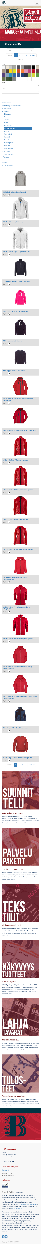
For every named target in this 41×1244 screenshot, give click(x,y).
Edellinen (10, 55)
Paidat (6, 117)
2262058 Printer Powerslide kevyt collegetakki (18, 638)
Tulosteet (6, 157)
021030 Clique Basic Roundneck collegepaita (17, 758)
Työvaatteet (7, 151)
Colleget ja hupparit (10, 128)
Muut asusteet (8, 148)
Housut (6, 140)
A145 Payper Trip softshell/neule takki (15, 728)
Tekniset (6, 120)
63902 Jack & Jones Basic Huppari (14, 192)
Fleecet (6, 131)
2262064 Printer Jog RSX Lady (13, 222)
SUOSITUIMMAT (8, 165)
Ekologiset (7, 114)
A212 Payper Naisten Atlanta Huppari (15, 311)
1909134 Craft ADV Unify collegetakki (15, 460)
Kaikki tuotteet (6, 103)
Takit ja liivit (8, 134)
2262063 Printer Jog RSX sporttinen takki (16, 251)
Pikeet (6, 122)
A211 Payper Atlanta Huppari (12, 341)
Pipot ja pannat (8, 143)
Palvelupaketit (6, 108)
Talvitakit (7, 137)
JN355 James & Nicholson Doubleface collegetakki (19, 430)
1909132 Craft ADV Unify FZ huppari (15, 519)
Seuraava (32, 55)
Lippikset (7, 145)
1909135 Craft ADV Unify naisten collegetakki (18, 490)
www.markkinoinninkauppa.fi (26, 1204)
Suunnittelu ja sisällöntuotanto (11, 106)
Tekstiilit (6, 111)
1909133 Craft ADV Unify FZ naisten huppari (18, 549)
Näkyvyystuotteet (8, 154)
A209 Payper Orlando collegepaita (14, 371)
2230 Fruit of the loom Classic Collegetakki (17, 281)
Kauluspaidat (8, 125)
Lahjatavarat (7, 160)
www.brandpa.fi (17, 1208)
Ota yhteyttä (5, 1170)
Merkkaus (5, 163)
